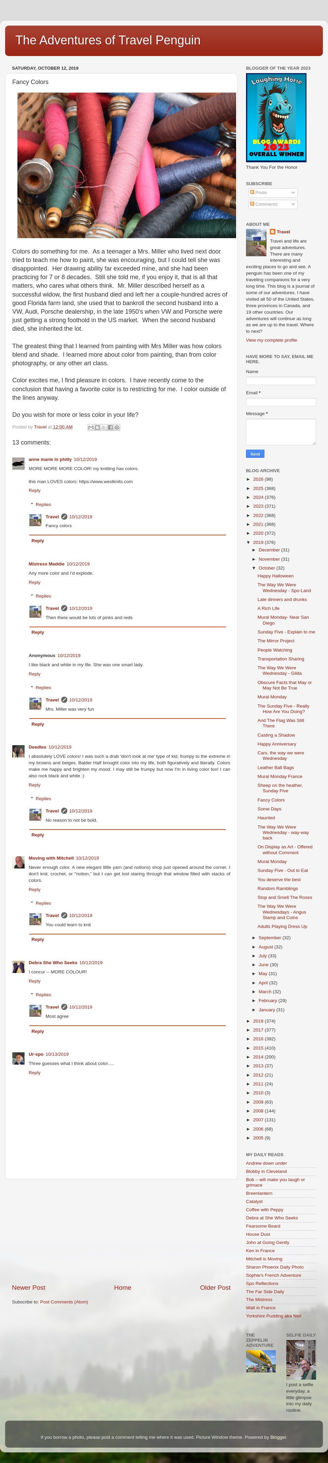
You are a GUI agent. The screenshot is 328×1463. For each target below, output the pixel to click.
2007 (259, 1119)
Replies (43, 504)
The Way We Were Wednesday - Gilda (280, 670)
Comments (264, 204)
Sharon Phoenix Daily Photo (275, 1267)
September (271, 937)
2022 (259, 515)
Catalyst (254, 1201)
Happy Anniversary (277, 744)
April (264, 982)
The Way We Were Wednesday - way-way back (283, 832)
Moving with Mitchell (51, 858)
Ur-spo (36, 1054)
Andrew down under (266, 1163)
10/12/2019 (85, 459)
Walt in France (261, 1307)
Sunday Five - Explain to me (286, 631)
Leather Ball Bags (276, 767)
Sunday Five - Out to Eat (283, 870)
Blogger (278, 1437)
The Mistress (259, 1299)
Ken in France (260, 1250)
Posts (258, 192)
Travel (52, 516)
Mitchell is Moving (264, 1258)
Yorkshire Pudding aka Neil (273, 1315)
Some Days (270, 808)
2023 (259, 506)
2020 (259, 533)
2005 (259, 1137)
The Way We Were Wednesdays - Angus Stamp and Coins (282, 912)
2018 (259, 1021)
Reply (35, 490)
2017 (259, 1030)
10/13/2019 (57, 1054)
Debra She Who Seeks (53, 962)
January (267, 1009)
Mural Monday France (280, 776)
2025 (259, 488)
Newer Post (28, 1287)
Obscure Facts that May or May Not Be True (285, 685)
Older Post (215, 1287)
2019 (259, 542)
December (270, 549)
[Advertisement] (121, 1231)
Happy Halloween (276, 575)
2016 (259, 1038)
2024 (259, 497)
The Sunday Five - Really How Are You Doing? (284, 708)
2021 (259, 524)
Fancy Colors (271, 800)
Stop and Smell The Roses (285, 897)
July (263, 955)
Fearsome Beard (263, 1226)
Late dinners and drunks (282, 599)
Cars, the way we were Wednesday (281, 755)
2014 (259, 1056)
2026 (259, 479)
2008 (259, 1110)
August (266, 946)
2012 (259, 1075)
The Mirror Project (276, 640)
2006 (259, 1129)
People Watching (275, 650)
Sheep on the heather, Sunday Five (280, 788)
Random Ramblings (278, 888)
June (264, 964)
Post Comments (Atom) (64, 1301)
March (266, 991)
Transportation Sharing (281, 658)
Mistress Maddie (47, 563)
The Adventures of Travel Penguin (108, 40)
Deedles (37, 747)
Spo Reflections (262, 1283)
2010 (259, 1092)
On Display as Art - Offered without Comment (285, 849)
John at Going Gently (267, 1242)
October (267, 568)
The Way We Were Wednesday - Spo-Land (284, 587)
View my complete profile (271, 340)
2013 (259, 1065)
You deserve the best (279, 879)
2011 (259, 1083)
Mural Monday (272, 696)
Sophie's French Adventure (273, 1275)
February (268, 1000)
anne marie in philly (50, 459)
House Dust (258, 1234)
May (264, 973)
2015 (259, 1048)
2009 (259, 1102)
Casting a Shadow (276, 735)
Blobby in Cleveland (266, 1171)
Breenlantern (259, 1193)
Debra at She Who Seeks (272, 1217)
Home (122, 1287)
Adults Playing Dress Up (283, 926)
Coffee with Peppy (264, 1209)
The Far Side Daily (265, 1291)
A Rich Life (269, 608)
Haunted (266, 817)
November (270, 559)
